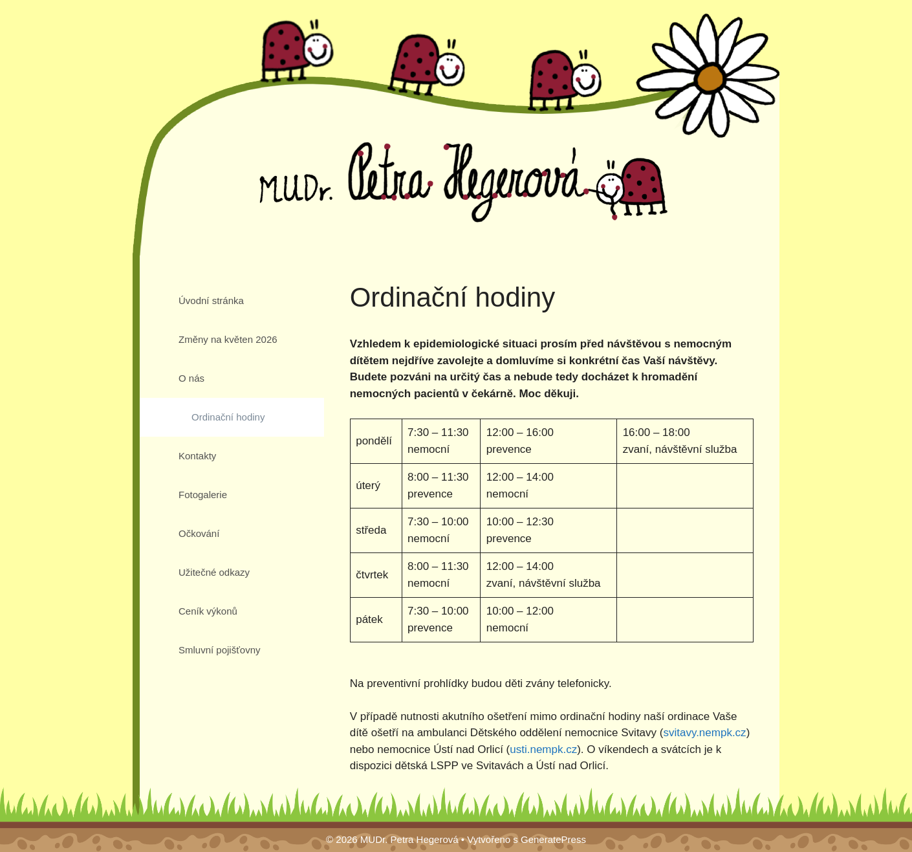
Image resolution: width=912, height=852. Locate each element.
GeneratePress (553, 839)
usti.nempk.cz (543, 749)
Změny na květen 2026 (228, 339)
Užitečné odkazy (214, 572)
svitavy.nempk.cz (704, 732)
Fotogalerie (203, 494)
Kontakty (197, 455)
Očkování (199, 533)
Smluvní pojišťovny (220, 649)
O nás (191, 378)
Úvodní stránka (211, 300)
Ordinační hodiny (228, 416)
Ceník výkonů (208, 611)
